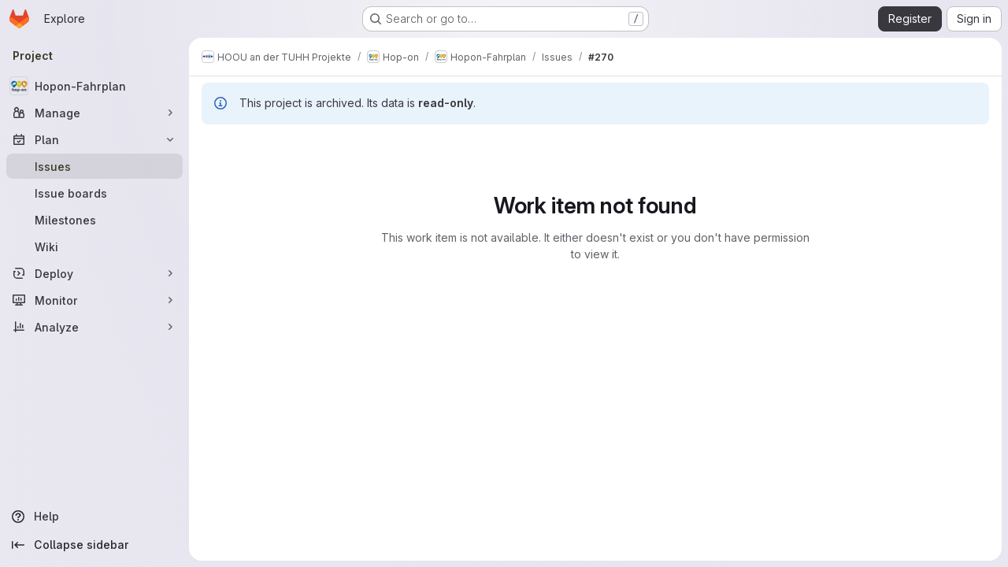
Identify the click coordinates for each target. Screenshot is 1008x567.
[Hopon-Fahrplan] (94, 85)
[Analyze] (94, 326)
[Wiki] (94, 246)
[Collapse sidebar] (94, 545)
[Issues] (94, 166)
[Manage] (94, 112)
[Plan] (94, 139)
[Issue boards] (94, 193)
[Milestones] (94, 219)
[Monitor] (94, 300)
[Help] (94, 516)
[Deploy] (94, 273)
